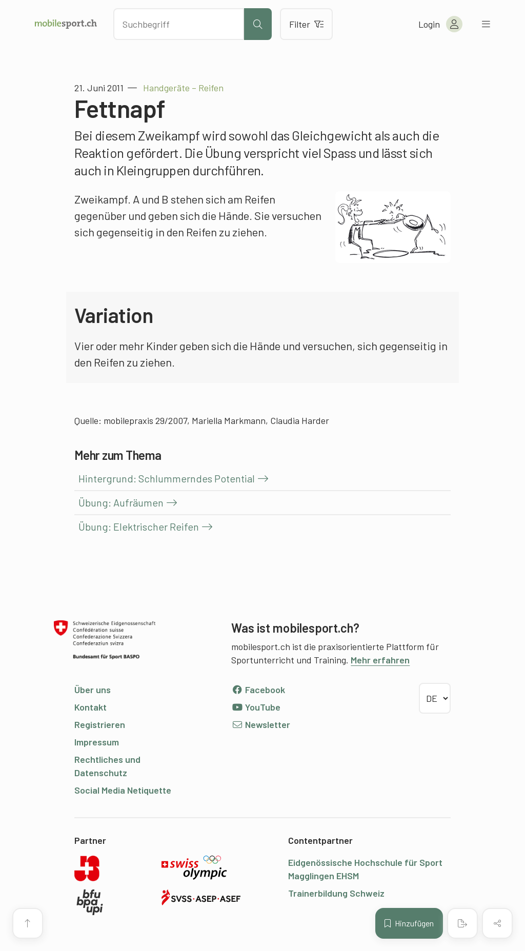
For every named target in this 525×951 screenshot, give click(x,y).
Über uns (92, 689)
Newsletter (260, 724)
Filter (306, 24)
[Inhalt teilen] (497, 923)
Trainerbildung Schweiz (336, 893)
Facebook (258, 689)
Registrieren (99, 724)
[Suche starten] (258, 24)
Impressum (96, 741)
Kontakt (90, 707)
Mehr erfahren (380, 659)
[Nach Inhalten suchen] (178, 24)
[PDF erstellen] (462, 923)
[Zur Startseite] (66, 24)
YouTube (255, 707)
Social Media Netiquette (122, 790)
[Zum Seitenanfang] (27, 923)
